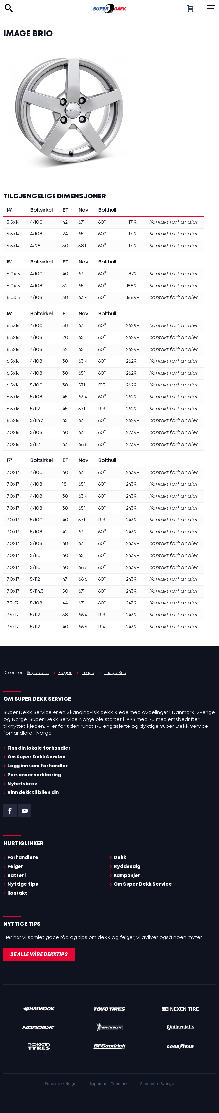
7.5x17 (12, 603)
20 (65, 337)
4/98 (35, 246)
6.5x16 (13, 326)
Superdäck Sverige (157, 1084)
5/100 (36, 385)
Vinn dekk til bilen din (33, 793)
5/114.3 (37, 420)
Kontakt (17, 893)
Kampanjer (127, 876)
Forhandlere (22, 858)
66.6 (82, 444)
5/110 (35, 555)
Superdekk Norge (61, 1084)
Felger (15, 867)
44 (65, 603)
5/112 (35, 409)
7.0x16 (13, 432)
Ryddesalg (127, 867)
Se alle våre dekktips (39, 954)
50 (65, 591)
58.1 (82, 246)
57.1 (81, 385)
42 (65, 222)
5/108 (36, 397)
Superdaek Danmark (108, 1084)
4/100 (36, 222)
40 (65, 274)
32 (65, 286)
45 (65, 397)
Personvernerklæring (34, 775)
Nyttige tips (22, 884)
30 (65, 246)
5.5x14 (13, 222)
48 (65, 543)
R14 (101, 627)
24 (65, 234)
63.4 (82, 297)
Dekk (120, 858)
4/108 (36, 234)
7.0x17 (13, 472)
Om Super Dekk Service (36, 757)
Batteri (16, 876)
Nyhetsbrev (22, 784)
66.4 (82, 615)
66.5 (82, 627)
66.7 (82, 567)
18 (64, 484)
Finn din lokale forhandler (39, 748)
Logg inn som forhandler (37, 766)
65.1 (82, 234)
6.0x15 (13, 274)
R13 (101, 385)
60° (102, 222)
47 (64, 444)
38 (65, 297)
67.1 (81, 222)
